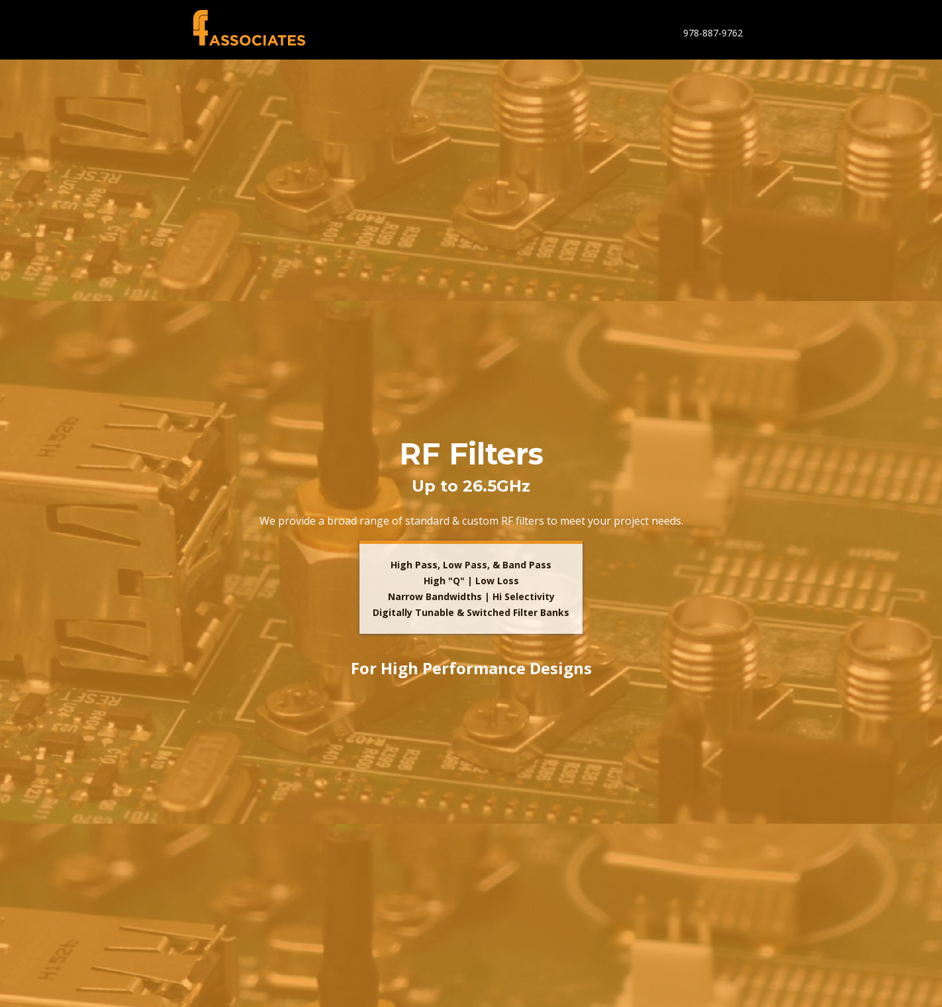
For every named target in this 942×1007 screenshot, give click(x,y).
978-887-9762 (713, 32)
